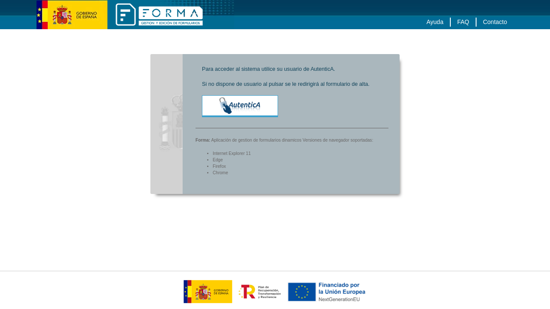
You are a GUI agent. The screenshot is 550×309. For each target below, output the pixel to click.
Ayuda (434, 21)
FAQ (463, 21)
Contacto (495, 21)
